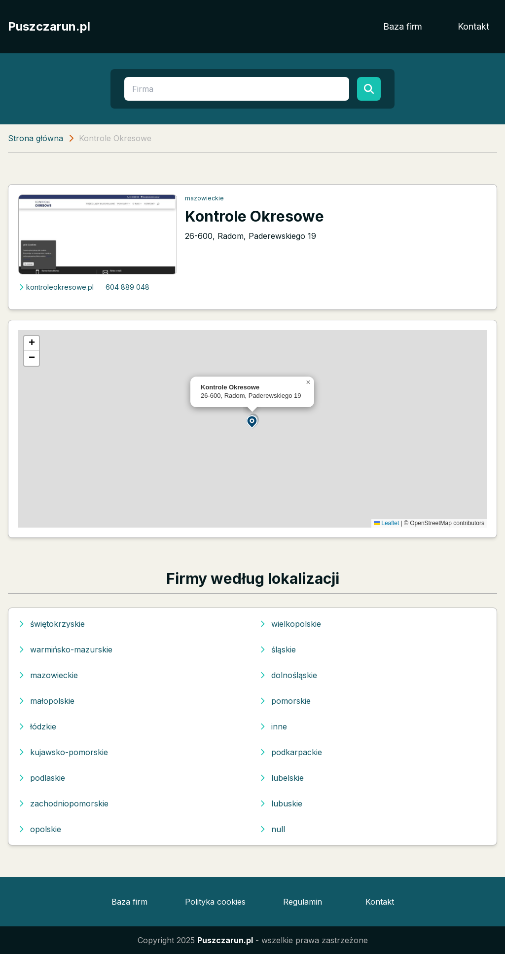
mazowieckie (204, 198)
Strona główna (35, 138)
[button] (252, 421)
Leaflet (386, 523)
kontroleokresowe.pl (56, 287)
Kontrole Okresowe (254, 216)
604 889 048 (127, 287)
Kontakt (473, 26)
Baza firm (402, 26)
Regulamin (302, 902)
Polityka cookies (215, 902)
